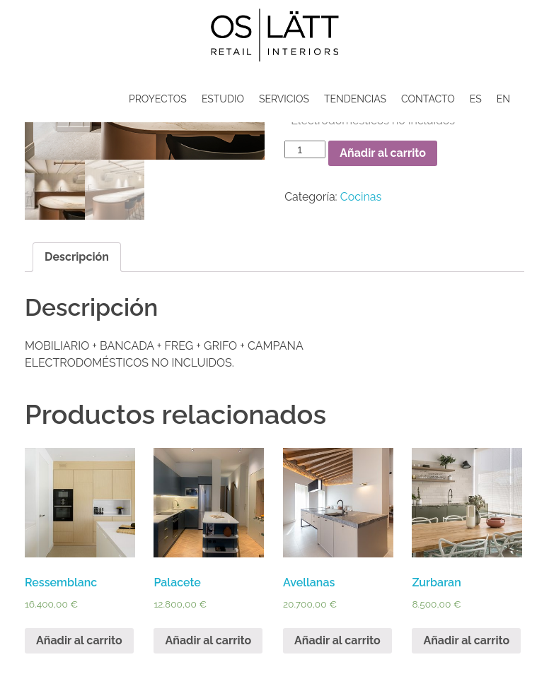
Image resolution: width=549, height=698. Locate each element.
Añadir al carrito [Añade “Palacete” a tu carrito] (208, 640)
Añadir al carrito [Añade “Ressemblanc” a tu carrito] (79, 640)
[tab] (77, 257)
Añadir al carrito (383, 153)
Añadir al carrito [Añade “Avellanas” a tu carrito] (337, 640)
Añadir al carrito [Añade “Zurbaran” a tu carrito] (466, 640)
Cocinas (361, 196)
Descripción (77, 257)
